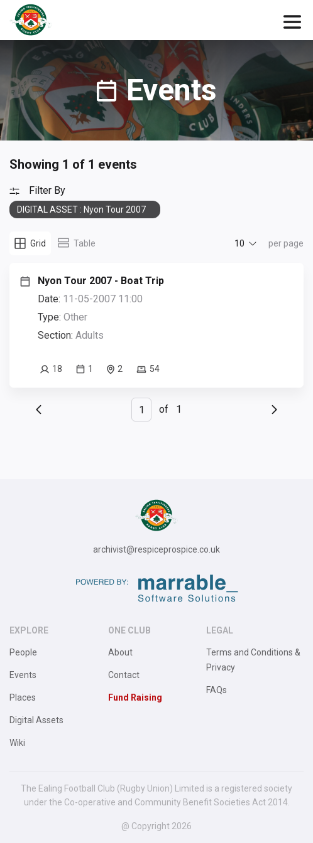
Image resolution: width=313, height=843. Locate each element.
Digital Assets (36, 720)
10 (239, 243)
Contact (124, 675)
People (23, 652)
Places (22, 697)
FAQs (216, 690)
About (120, 652)
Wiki (17, 743)
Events (22, 675)
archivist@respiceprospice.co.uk (156, 549)
